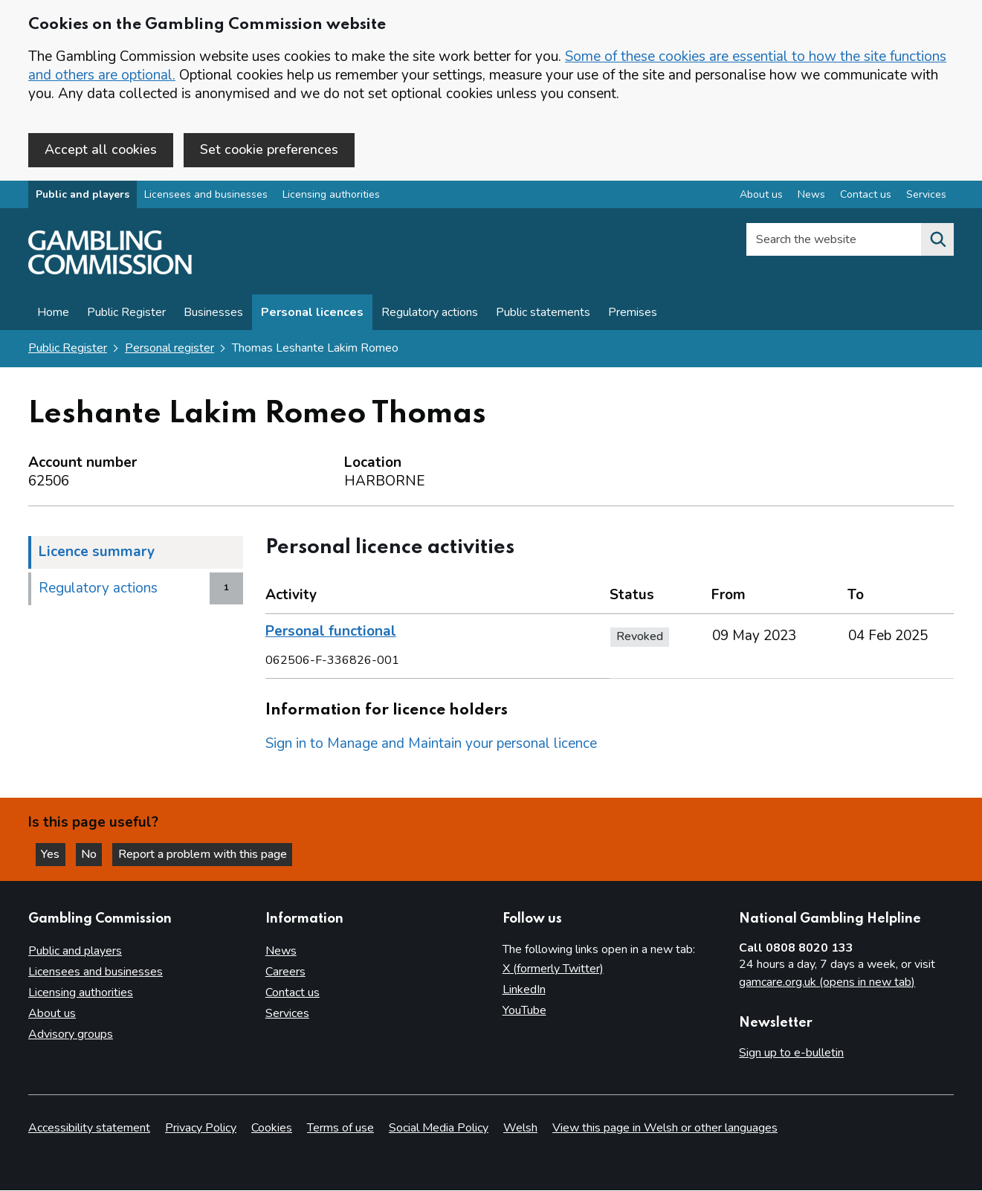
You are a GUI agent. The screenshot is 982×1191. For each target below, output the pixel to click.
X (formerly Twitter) (553, 969)
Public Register (126, 314)
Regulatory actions (429, 314)
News (281, 951)
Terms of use (340, 1128)
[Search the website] (937, 241)
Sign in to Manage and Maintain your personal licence (431, 744)
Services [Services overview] (926, 196)
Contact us (292, 992)
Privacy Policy (200, 1128)
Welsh (520, 1128)
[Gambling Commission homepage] (110, 272)
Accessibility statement (89, 1128)
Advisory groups (70, 1034)
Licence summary (97, 552)
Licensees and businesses (206, 196)
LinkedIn (524, 989)
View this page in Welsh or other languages (665, 1128)
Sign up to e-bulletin (791, 1053)
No (96, 853)
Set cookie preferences (269, 149)
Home (53, 314)
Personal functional (330, 632)
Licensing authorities (331, 196)
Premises (632, 314)
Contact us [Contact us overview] (865, 196)
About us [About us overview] (761, 196)
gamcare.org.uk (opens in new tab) (827, 982)
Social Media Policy (438, 1128)
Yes (55, 853)
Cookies (271, 1128)
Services (287, 1013)
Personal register (169, 349)
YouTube (524, 1010)
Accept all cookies (101, 149)
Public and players (82, 196)
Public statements (543, 314)
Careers (285, 972)
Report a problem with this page (208, 853)
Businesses (213, 314)
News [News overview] (811, 196)
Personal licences (312, 314)
